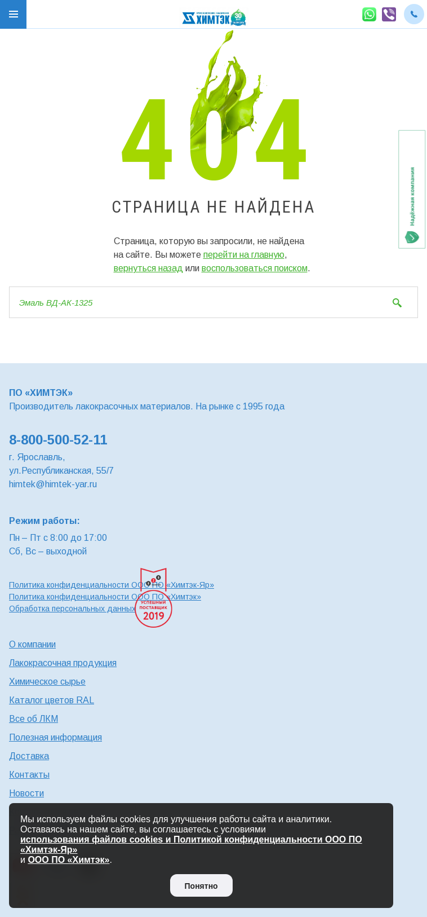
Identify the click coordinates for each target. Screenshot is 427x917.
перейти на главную (243, 254)
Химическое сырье (47, 681)
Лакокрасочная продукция (63, 663)
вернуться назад (148, 268)
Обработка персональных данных (72, 608)
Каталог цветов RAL (51, 700)
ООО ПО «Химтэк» (68, 860)
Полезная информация (55, 737)
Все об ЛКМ (33, 719)
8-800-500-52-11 (58, 439)
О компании (32, 644)
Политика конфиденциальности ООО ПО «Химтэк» (105, 596)
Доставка (29, 756)
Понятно (201, 885)
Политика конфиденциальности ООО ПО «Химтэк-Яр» (111, 584)
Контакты (29, 774)
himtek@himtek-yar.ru (53, 484)
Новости (26, 793)
